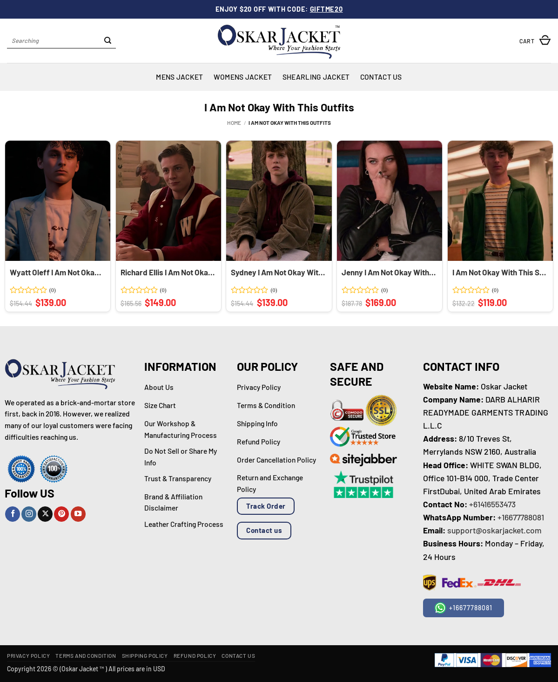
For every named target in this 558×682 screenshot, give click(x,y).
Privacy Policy (28, 655)
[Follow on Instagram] (28, 514)
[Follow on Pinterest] (61, 514)
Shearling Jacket (316, 76)
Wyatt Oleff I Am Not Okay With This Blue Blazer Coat (57, 272)
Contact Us (381, 76)
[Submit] (107, 41)
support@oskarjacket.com (494, 530)
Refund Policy (195, 655)
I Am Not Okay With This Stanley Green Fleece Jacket (499, 272)
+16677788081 (520, 517)
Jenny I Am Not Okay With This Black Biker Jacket (389, 272)
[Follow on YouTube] (78, 514)
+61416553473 (492, 504)
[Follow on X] (45, 514)
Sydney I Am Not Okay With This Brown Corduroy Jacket (278, 272)
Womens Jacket (243, 76)
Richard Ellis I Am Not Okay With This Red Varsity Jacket (168, 272)
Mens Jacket (179, 76)
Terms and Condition (85, 655)
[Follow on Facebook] (12, 514)
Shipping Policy (145, 655)
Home (234, 122)
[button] (535, 40)
